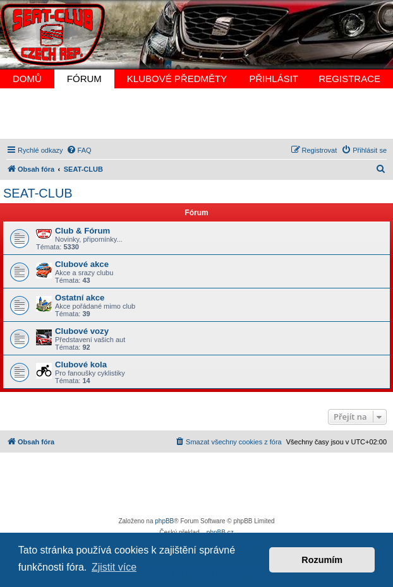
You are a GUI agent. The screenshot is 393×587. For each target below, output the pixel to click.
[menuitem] (79, 150)
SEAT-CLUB (38, 193)
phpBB (164, 521)
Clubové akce (82, 264)
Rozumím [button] (321, 560)
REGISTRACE (349, 78)
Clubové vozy (82, 331)
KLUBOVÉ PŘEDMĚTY (177, 78)
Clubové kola (81, 364)
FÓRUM (84, 78)
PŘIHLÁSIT (273, 78)
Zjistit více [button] (114, 567)
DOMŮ (27, 78)
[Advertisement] (196, 114)
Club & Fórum (82, 230)
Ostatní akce (79, 297)
